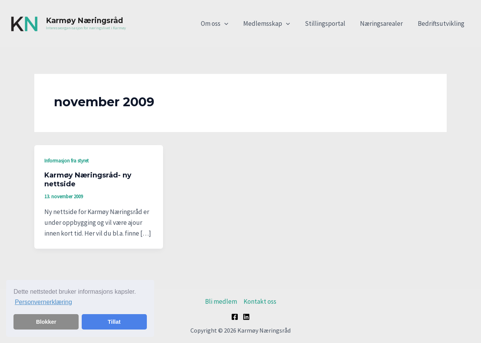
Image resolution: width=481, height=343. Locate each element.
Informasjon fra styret (66, 160)
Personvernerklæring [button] (43, 302)
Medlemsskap (272, 23)
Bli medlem (221, 301)
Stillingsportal (329, 23)
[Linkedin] (246, 316)
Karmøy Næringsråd (84, 20)
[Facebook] (234, 316)
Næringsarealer (384, 23)
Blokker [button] (46, 322)
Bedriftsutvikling (442, 23)
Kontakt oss (260, 301)
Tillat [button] (114, 322)
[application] (232, 23)
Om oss (222, 23)
